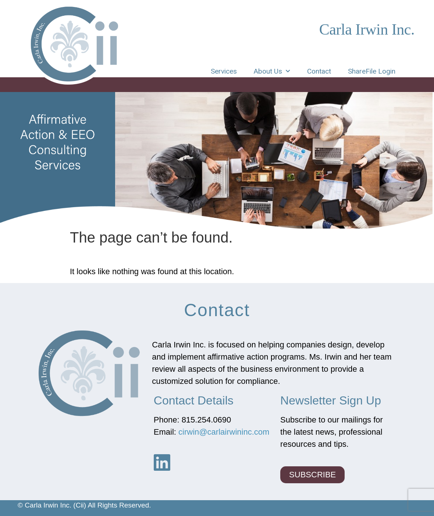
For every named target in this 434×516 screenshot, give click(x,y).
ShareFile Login (371, 71)
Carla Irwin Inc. (367, 29)
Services (224, 71)
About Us (272, 71)
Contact (319, 71)
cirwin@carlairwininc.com (223, 432)
